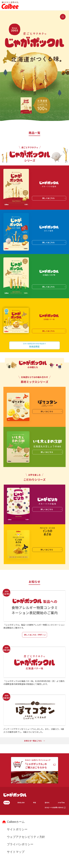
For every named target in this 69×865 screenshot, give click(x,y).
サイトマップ (16, 851)
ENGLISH (21, 802)
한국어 (47, 802)
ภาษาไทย (61, 802)
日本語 (6, 802)
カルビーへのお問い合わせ (54, 807)
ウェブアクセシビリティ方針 (26, 836)
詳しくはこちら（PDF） (34, 634)
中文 (34, 802)
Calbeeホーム (16, 821)
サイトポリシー (17, 829)
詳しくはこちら (53, 198)
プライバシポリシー (20, 844)
